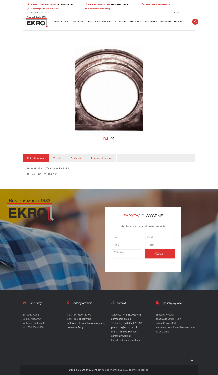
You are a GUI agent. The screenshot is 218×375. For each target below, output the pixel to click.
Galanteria (120, 22)
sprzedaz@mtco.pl (65, 4)
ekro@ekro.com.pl (119, 4)
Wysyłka (57, 158)
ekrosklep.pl (134, 340)
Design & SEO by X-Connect (85, 369)
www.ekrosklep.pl (161, 4)
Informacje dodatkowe (101, 158)
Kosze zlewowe (62, 22)
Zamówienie (76, 158)
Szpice (89, 22)
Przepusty (165, 22)
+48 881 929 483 (48, 4)
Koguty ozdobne (103, 22)
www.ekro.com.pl (102, 9)
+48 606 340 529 (102, 4)
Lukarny (178, 22)
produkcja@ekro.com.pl (38, 13)
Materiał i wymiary (35, 158)
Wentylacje (135, 22)
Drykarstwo (151, 22)
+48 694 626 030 (49, 9)
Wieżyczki (78, 22)
